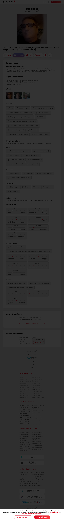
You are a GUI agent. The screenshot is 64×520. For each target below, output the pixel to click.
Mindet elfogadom (42, 517)
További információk (54, 512)
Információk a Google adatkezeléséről (32, 513)
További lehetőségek (23, 517)
